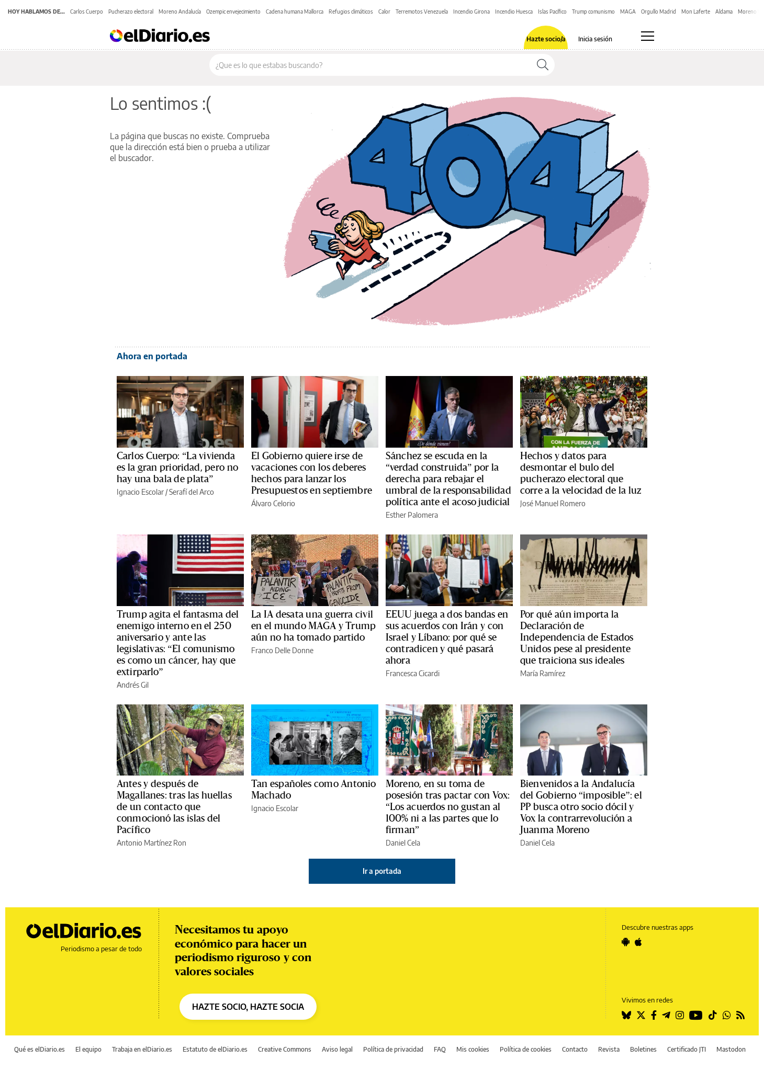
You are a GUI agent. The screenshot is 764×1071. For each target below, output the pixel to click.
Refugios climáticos (351, 11)
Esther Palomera (412, 514)
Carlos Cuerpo (86, 11)
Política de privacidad (393, 1049)
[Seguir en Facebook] (654, 1015)
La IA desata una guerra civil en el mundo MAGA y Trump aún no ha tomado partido (313, 626)
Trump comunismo (593, 11)
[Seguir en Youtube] (696, 1015)
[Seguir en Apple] (638, 942)
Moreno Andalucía (180, 11)
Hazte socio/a (546, 39)
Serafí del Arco (191, 491)
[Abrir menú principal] (647, 36)
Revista (609, 1049)
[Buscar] (543, 65)
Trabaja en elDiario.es (142, 1049)
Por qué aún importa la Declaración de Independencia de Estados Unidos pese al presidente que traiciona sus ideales (577, 637)
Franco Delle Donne (282, 650)
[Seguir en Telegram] (666, 1015)
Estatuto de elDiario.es (215, 1049)
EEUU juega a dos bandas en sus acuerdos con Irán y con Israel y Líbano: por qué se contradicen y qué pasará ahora (447, 637)
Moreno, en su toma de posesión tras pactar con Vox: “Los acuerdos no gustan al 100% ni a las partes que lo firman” (448, 807)
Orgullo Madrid (658, 11)
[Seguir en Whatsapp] (727, 1015)
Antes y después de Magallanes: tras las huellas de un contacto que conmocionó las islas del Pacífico (174, 807)
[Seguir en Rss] (740, 1015)
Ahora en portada (152, 356)
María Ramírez (542, 673)
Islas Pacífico (552, 11)
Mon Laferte (695, 11)
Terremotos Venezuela (422, 11)
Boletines (643, 1049)
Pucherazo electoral (130, 11)
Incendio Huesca (514, 11)
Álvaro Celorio (273, 503)
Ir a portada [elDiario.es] (382, 871)
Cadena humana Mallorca (294, 11)
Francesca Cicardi (413, 673)
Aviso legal (337, 1049)
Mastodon (731, 1049)
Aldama (724, 11)
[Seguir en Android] (626, 942)
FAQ (440, 1049)
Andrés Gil (133, 684)
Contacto (575, 1049)
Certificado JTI (686, 1049)
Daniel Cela (403, 842)
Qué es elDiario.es (39, 1049)
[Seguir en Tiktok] (712, 1015)
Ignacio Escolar (140, 491)
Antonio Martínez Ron (151, 842)
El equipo (88, 1049)
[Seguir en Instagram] (680, 1015)
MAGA (628, 11)
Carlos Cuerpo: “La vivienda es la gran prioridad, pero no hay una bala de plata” (177, 467)
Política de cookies (526, 1049)
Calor (384, 11)
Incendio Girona (471, 11)
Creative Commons (284, 1049)
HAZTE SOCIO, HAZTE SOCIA (248, 1006)
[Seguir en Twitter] (641, 1015)
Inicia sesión (595, 39)
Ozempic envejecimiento (233, 11)
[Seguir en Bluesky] (626, 1015)
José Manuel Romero (553, 503)
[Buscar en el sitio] (370, 65)
